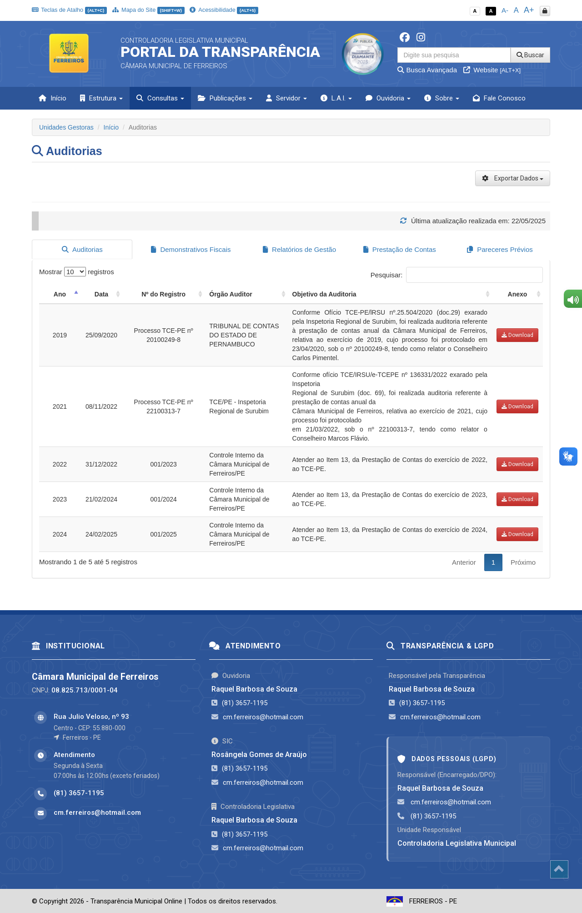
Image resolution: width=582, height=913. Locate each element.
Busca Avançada (427, 70)
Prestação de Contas (399, 249)
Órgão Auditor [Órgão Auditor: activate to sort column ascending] (230, 293)
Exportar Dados (512, 178)
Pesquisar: (457, 274)
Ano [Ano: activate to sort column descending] (60, 293)
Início (52, 98)
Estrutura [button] (101, 98)
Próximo (523, 561)
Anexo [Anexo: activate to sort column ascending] (517, 293)
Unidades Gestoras (66, 127)
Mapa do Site (148, 9)
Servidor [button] (286, 98)
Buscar (530, 55)
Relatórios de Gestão (299, 249)
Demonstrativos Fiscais (191, 249)
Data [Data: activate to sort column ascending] (101, 293)
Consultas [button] (160, 98)
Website (492, 70)
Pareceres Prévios (500, 249)
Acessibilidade (224, 9)
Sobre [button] (441, 98)
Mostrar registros (76, 271)
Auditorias (82, 249)
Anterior (464, 561)
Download (517, 334)
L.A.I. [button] (336, 98)
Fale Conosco (499, 98)
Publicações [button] (225, 98)
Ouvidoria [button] (388, 98)
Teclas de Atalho (69, 9)
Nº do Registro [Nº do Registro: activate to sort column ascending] (163, 293)
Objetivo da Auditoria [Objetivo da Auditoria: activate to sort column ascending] (324, 293)
